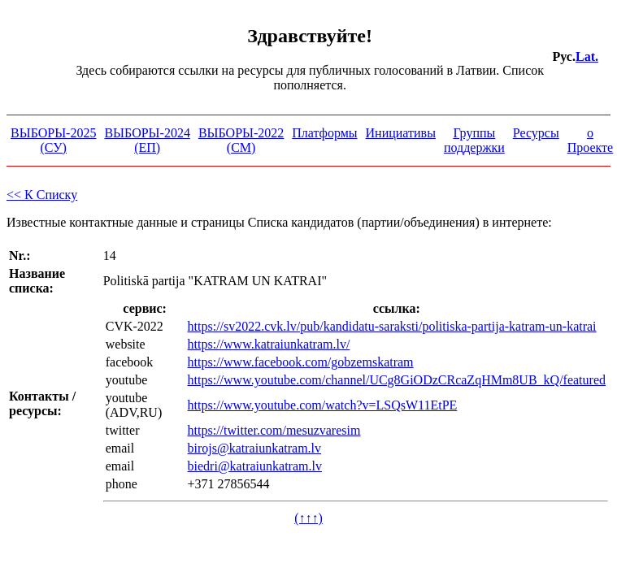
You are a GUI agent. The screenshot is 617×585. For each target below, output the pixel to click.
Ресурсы (536, 133)
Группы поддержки (474, 140)
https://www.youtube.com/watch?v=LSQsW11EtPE (323, 405)
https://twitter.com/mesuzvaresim (274, 430)
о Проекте (590, 140)
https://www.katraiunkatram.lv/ (269, 344)
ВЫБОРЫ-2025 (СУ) (53, 140)
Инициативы (401, 133)
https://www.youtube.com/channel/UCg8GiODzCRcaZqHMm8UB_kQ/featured (397, 380)
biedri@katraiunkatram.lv (255, 466)
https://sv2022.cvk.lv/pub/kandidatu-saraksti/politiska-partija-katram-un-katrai (392, 326)
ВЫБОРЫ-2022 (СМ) (241, 140)
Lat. (587, 56)
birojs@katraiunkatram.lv (254, 448)
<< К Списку (42, 195)
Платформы (324, 133)
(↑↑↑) (308, 518)
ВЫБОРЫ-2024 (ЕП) (146, 140)
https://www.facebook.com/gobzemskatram (301, 362)
